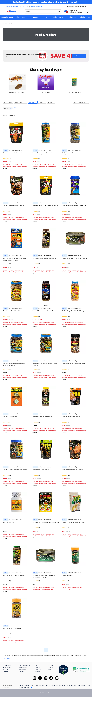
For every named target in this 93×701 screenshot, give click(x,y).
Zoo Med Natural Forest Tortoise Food (14, 575)
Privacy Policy (39, 685)
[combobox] (43, 11)
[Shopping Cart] (89, 12)
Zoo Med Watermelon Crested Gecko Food (15, 153)
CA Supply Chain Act (66, 685)
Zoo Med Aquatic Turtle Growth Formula (15, 469)
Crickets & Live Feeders (17, 92)
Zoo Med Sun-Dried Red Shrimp (12, 311)
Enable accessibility (12, 6)
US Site (50, 665)
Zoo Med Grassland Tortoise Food (42, 416)
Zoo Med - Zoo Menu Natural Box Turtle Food (75, 258)
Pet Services (7, 665)
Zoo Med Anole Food (68, 575)
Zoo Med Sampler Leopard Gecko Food (73, 522)
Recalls (21, 685)
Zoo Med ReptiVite (8, 522)
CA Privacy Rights (80, 685)
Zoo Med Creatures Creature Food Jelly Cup (46, 522)
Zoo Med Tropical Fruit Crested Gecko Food (45, 205)
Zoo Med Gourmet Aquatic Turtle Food (44, 311)
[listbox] (46, 83)
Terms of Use (29, 685)
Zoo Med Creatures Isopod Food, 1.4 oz (73, 363)
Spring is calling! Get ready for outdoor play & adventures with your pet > (45, 2)
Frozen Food (46, 92)
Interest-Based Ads (52, 685)
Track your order (36, 6)
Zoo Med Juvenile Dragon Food (71, 416)
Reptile (5, 23)
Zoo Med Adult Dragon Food (41, 469)
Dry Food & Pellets (74, 92)
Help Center (7, 667)
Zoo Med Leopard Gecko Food (12, 628)
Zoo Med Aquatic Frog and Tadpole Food (74, 205)
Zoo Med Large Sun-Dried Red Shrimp (73, 311)
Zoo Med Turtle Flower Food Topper (13, 205)
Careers (37, 667)
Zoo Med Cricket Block (10, 416)
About (36, 665)
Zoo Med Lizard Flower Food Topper (72, 469)
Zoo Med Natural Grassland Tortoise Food (45, 258)
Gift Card (25, 6)
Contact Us (22, 671)
